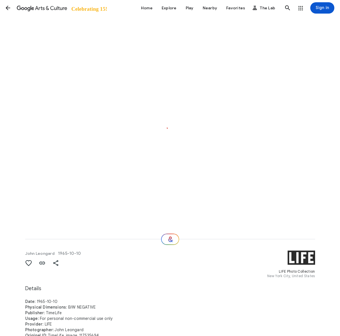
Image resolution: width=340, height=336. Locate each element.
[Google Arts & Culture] (61, 8)
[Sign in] (322, 8)
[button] (8, 8)
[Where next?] (170, 239)
